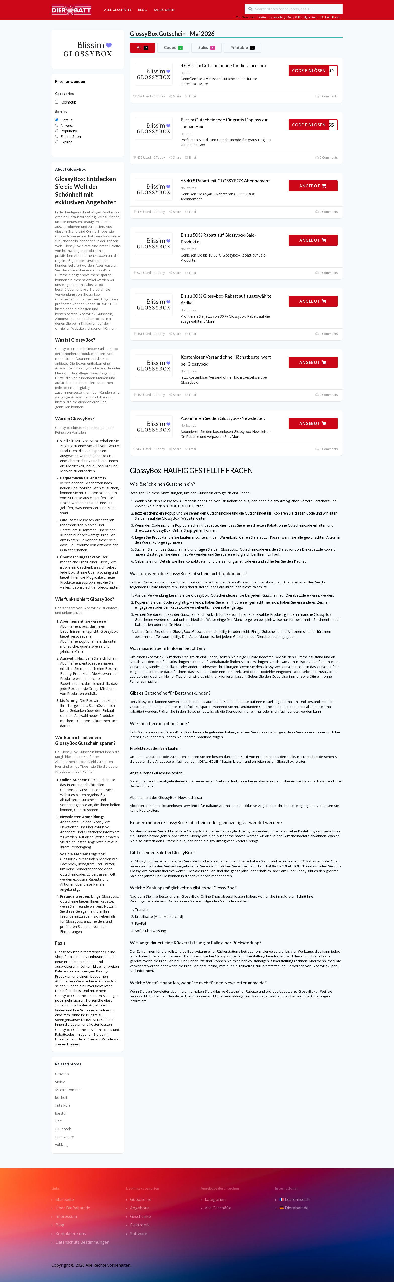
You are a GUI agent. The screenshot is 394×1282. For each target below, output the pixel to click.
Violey (60, 1082)
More (203, 83)
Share (175, 96)
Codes (173, 47)
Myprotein (310, 17)
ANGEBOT (312, 186)
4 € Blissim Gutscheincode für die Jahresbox (223, 65)
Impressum (66, 1216)
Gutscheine (140, 1199)
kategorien (215, 1199)
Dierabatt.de (294, 1208)
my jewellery (276, 17)
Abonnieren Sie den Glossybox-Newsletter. (223, 418)
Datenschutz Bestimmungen (82, 1242)
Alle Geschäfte (118, 9)
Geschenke (140, 1216)
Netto (262, 17)
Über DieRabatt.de (73, 1208)
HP (321, 17)
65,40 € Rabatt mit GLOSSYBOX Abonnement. (226, 180)
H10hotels (63, 1128)
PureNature (64, 1136)
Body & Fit (294, 17)
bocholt (61, 1097)
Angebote (139, 1208)
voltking (61, 1144)
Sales (206, 47)
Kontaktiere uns (71, 1233)
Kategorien (164, 9)
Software (138, 1233)
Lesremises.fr (295, 1199)
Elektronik (140, 1225)
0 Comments (326, 96)
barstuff (61, 1113)
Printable (242, 47)
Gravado (62, 1073)
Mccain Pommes (68, 1089)
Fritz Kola (62, 1105)
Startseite (65, 1199)
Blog (142, 9)
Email (191, 96)
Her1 (59, 1121)
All (142, 47)
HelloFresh (332, 17)
